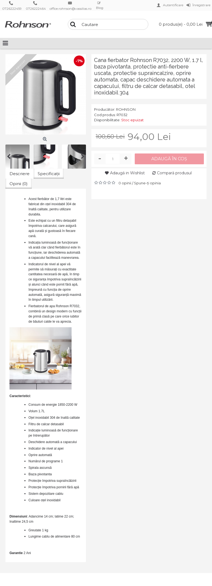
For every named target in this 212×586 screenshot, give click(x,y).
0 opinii (124, 183)
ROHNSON (126, 109)
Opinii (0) (18, 183)
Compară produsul (174, 173)
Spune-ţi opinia (147, 183)
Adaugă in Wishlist (127, 173)
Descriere (19, 173)
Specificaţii (49, 173)
